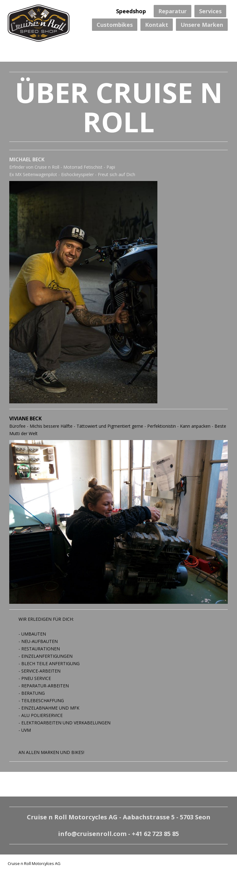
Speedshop (131, 11)
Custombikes (115, 24)
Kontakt (156, 24)
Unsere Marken (202, 24)
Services (210, 11)
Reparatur (172, 11)
